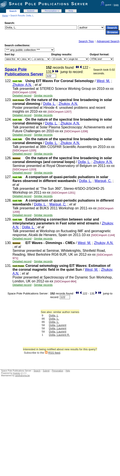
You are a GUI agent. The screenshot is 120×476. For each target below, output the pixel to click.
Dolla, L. (49, 104)
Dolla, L (53, 315)
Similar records (43, 95)
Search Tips (86, 41)
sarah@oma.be (22, 375)
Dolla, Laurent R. (59, 334)
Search (13, 11)
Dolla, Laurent (57, 325)
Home (5, 15)
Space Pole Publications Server (48, 3)
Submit (30, 11)
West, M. (103, 81)
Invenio (16, 373)
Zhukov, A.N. (22, 85)
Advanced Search (108, 41)
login (116, 4)
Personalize (51, 11)
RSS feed (54, 352)
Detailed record (21, 95)
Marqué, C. (103, 181)
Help (71, 11)
